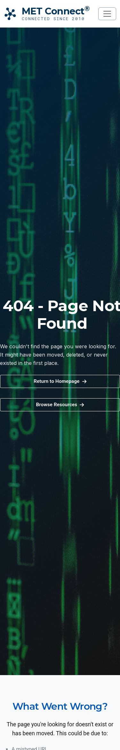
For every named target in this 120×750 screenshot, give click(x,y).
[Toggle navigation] (107, 13)
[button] (60, 404)
